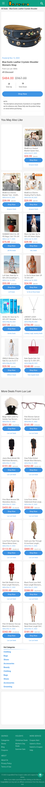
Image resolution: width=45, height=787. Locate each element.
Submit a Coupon (36, 747)
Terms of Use (6, 767)
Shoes (6, 659)
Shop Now (22, 94)
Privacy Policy (6, 763)
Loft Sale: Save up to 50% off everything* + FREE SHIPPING (10, 277)
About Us (4, 760)
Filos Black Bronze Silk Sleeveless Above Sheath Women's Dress (10, 502)
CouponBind (4, 782)
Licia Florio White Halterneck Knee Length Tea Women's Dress (33, 502)
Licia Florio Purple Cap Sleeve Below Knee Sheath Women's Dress (10, 543)
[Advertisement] (11, 146)
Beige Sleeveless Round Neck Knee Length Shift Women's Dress (33, 626)
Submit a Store (35, 744)
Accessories (9, 663)
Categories (5, 740)
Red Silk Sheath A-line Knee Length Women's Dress (10, 584)
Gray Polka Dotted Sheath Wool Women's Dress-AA (32, 460)
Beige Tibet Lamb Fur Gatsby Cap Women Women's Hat (10, 419)
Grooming (8, 686)
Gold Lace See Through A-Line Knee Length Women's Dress (33, 543)
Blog (3, 747)
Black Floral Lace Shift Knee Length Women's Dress (32, 584)
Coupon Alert (34, 740)
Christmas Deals (21, 740)
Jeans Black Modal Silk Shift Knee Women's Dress (11, 460)
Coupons (4, 750)
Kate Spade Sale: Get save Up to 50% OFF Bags (32, 360)
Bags (6, 656)
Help (31, 750)
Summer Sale (20, 749)
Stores (3, 744)
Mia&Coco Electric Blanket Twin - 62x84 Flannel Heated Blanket (11, 195)
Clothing (7, 652)
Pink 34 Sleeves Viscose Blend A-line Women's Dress (11, 626)
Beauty (7, 667)
